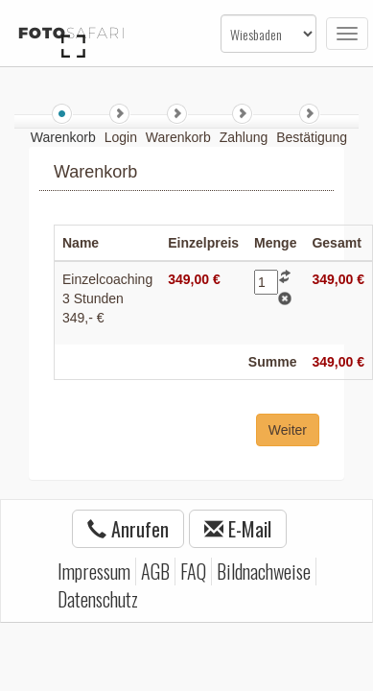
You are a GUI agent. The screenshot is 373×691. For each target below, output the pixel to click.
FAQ (193, 571)
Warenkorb (180, 137)
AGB (155, 571)
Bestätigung (311, 137)
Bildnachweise (264, 571)
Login (123, 137)
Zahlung (245, 137)
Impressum (94, 571)
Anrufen (128, 528)
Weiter (287, 430)
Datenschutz (98, 598)
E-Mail (237, 528)
